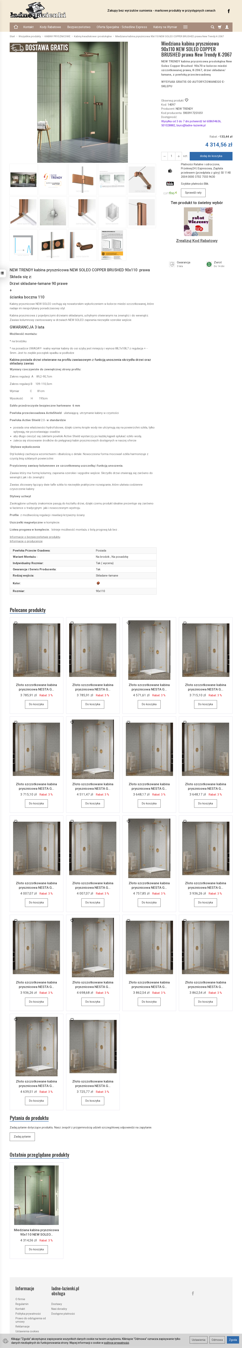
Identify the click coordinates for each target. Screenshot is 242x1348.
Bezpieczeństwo (78, 27)
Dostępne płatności (63, 1313)
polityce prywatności (116, 1342)
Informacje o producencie (26, 541)
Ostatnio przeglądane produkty (39, 1154)
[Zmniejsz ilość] (178, 156)
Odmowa (217, 1339)
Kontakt (28, 27)
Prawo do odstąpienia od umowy (31, 1320)
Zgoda (233, 1339)
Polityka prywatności (28, 1313)
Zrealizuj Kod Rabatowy (197, 240)
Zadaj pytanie (22, 1137)
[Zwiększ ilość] (164, 156)
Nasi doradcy (59, 1308)
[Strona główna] (54, 11)
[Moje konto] (227, 27)
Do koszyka (36, 704)
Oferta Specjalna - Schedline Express (122, 27)
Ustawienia (198, 1339)
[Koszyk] (219, 27)
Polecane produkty (28, 610)
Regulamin (22, 1304)
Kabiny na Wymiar (165, 27)
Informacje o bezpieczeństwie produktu (35, 537)
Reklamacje (23, 1326)
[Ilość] (171, 156)
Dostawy (56, 1304)
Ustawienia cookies (27, 1331)
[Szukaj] (212, 27)
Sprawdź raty (193, 192)
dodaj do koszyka (211, 156)
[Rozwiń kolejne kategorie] (185, 27)
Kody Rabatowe (50, 27)
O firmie (20, 1299)
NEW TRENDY (184, 108)
